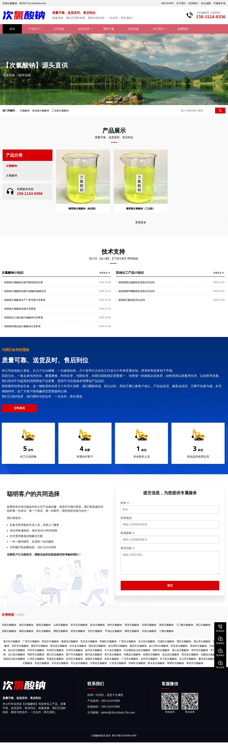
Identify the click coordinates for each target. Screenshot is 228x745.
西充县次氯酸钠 (190, 654)
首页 (12, 28)
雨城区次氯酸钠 (108, 641)
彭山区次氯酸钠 (16, 650)
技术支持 (83, 28)
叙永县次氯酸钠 (156, 663)
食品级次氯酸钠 (40, 110)
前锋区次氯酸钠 (137, 663)
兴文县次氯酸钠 (78, 645)
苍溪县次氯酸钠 (55, 658)
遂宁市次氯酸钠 (74, 654)
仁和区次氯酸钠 (35, 658)
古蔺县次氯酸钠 (98, 663)
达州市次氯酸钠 (149, 658)
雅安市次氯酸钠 (39, 645)
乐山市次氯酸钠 (187, 658)
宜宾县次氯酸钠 (88, 641)
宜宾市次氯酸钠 (20, 645)
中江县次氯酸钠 (112, 650)
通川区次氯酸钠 (11, 641)
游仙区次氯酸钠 (198, 645)
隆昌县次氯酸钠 (97, 645)
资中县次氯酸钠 (112, 654)
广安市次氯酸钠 (31, 641)
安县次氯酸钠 (42, 663)
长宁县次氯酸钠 (168, 658)
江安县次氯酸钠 (117, 663)
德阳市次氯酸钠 (161, 650)
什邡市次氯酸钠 (74, 650)
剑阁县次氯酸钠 (132, 654)
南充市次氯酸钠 (194, 663)
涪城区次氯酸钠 (165, 641)
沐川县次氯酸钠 (146, 641)
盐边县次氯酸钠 (170, 654)
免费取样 (182, 28)
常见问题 (133, 28)
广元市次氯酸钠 (129, 658)
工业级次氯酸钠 (60, 110)
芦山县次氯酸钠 (79, 663)
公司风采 (59, 28)
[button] (109, 102)
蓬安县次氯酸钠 (206, 658)
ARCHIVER (167, 3)
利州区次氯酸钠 (55, 650)
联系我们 (193, 3)
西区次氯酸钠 (184, 641)
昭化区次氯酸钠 (50, 641)
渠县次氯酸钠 (111, 658)
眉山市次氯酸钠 (202, 641)
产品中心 (34, 28)
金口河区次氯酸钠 (158, 645)
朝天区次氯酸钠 (93, 650)
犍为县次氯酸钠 (93, 654)
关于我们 (181, 3)
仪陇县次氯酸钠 (209, 654)
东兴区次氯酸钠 (74, 658)
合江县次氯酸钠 (16, 654)
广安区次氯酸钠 (127, 641)
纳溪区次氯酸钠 (151, 654)
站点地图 (206, 3)
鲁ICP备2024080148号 (124, 735)
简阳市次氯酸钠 (35, 654)
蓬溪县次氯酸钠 (69, 641)
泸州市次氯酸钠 (35, 650)
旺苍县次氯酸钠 (179, 645)
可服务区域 (219, 3)
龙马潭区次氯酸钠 (117, 645)
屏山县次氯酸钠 (180, 650)
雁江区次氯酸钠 (55, 654)
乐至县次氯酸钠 (59, 663)
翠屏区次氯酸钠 (175, 663)
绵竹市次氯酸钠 (199, 650)
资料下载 (108, 28)
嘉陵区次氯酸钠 (93, 658)
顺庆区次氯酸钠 (138, 645)
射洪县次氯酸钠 (58, 645)
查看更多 (140, 222)
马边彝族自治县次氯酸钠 (137, 650)
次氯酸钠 (24, 110)
